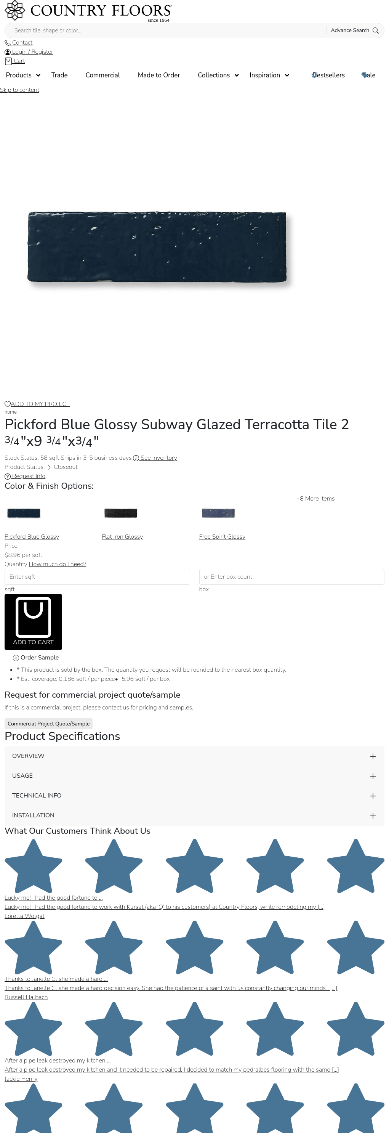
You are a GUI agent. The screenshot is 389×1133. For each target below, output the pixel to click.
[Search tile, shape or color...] (194, 30)
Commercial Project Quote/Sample (49, 723)
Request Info (25, 476)
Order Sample (36, 657)
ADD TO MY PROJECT (37, 404)
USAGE (22, 776)
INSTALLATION (33, 815)
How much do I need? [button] (57, 564)
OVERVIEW (28, 756)
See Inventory (155, 458)
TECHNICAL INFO (36, 795)
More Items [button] (315, 498)
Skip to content (19, 90)
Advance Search (355, 30)
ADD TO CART (33, 622)
